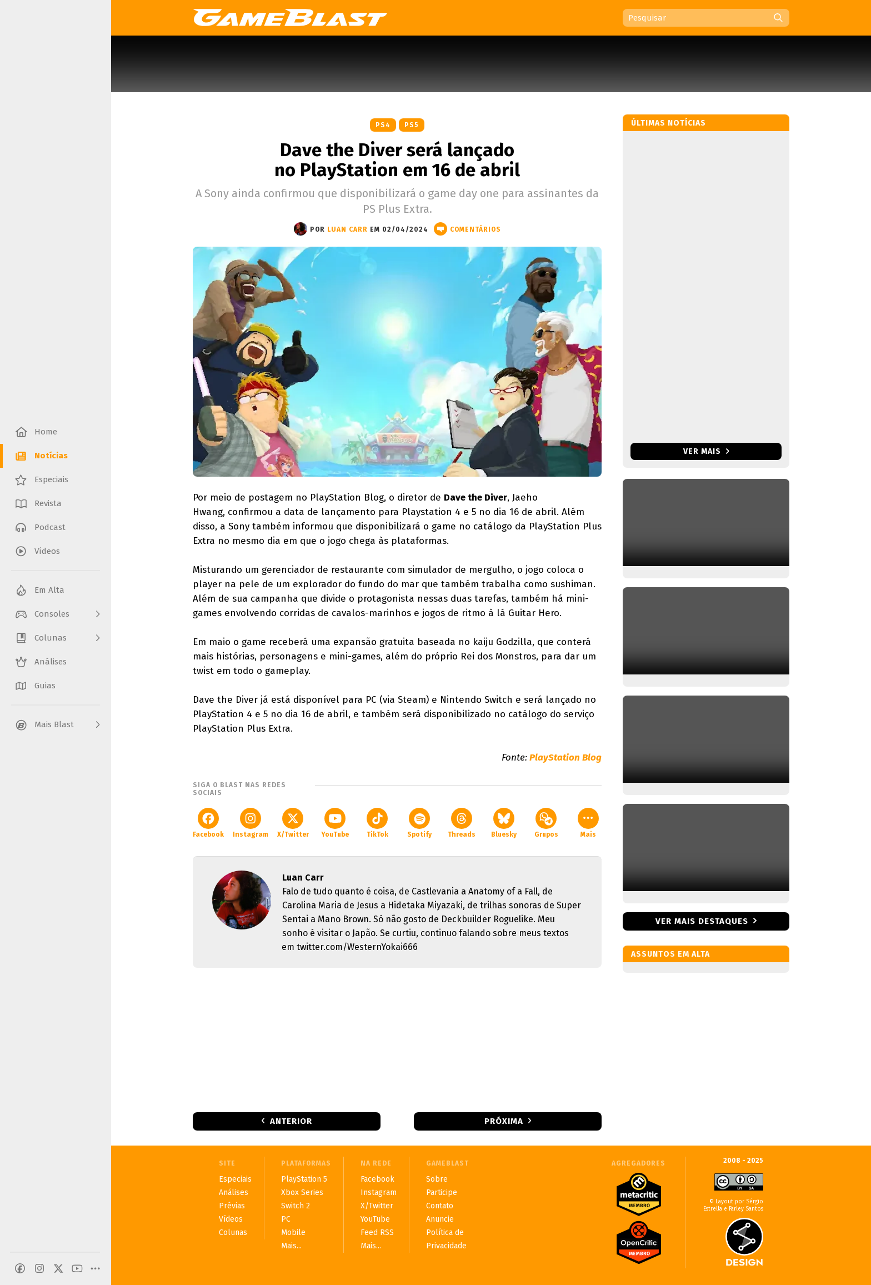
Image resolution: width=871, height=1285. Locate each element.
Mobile (293, 1232)
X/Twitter (293, 823)
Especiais (235, 1179)
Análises (233, 1192)
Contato (439, 1206)
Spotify (419, 823)
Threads (461, 823)
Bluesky (504, 823)
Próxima (503, 1121)
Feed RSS (377, 1232)
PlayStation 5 (304, 1179)
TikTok (377, 823)
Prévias (232, 1206)
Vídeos (231, 1219)
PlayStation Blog (565, 757)
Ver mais (706, 451)
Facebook (208, 823)
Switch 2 (295, 1206)
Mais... (291, 1246)
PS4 (383, 125)
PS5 (411, 125)
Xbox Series (302, 1192)
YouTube (335, 823)
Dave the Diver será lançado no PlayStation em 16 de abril (397, 160)
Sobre (437, 1179)
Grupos (546, 823)
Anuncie (440, 1219)
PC (286, 1219)
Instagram (250, 823)
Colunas (233, 1232)
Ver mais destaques (701, 921)
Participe (441, 1192)
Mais (588, 823)
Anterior (291, 1121)
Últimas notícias (668, 123)
